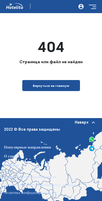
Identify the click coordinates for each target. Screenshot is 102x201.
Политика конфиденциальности (30, 193)
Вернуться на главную (51, 86)
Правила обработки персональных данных (39, 185)
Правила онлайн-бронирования (30, 177)
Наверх (84, 123)
